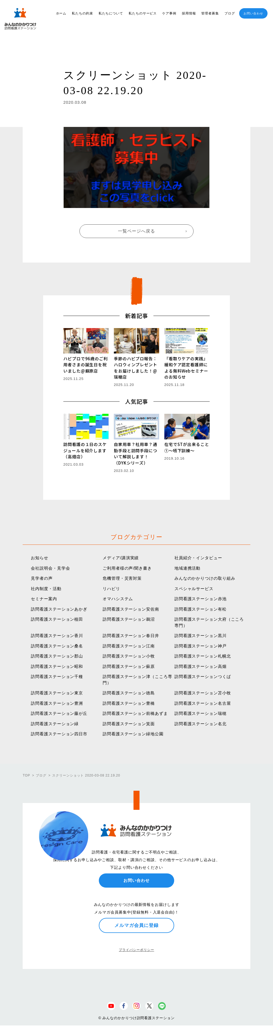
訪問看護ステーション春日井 (131, 635)
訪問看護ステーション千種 (57, 676)
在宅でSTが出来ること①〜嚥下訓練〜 (186, 447)
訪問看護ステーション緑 (55, 723)
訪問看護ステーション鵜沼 (129, 619)
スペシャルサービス (193, 588)
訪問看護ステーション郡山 (57, 656)
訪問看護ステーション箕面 (129, 723)
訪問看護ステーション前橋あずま (135, 713)
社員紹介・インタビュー (198, 557)
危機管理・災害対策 (122, 578)
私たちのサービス (143, 13)
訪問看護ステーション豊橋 (129, 703)
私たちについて (111, 13)
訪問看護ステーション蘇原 (129, 666)
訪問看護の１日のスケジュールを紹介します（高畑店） (85, 450)
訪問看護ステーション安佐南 (131, 609)
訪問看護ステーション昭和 (57, 666)
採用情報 (189, 13)
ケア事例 (169, 13)
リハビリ (111, 588)
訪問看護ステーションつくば (202, 676)
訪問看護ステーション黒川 (200, 635)
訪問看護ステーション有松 (200, 609)
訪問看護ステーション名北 (200, 723)
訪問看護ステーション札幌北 (202, 656)
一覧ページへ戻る (136, 231)
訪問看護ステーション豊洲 (57, 703)
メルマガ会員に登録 (136, 925)
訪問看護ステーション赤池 (200, 598)
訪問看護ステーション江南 (129, 646)
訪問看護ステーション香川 (57, 635)
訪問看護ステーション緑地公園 (133, 733)
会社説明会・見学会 (50, 568)
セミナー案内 (44, 598)
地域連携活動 (187, 568)
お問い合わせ (253, 13)
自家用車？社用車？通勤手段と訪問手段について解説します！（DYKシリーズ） (135, 453)
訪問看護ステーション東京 (57, 693)
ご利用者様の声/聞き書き (127, 568)
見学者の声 (42, 578)
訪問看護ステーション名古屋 (202, 703)
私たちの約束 (82, 13)
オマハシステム (118, 598)
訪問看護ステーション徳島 (129, 693)
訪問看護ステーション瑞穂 (200, 713)
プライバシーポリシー (136, 950)
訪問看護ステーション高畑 (200, 666)
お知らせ (39, 557)
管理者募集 (210, 13)
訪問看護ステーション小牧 (129, 656)
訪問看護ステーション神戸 (200, 646)
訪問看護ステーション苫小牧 (202, 693)
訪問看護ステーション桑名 (57, 646)
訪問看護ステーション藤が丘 (59, 713)
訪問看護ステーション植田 (57, 619)
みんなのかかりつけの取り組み (204, 578)
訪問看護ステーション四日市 (59, 733)
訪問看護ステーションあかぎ (59, 609)
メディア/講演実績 (121, 557)
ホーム (61, 13)
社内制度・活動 (46, 588)
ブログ (229, 13)
